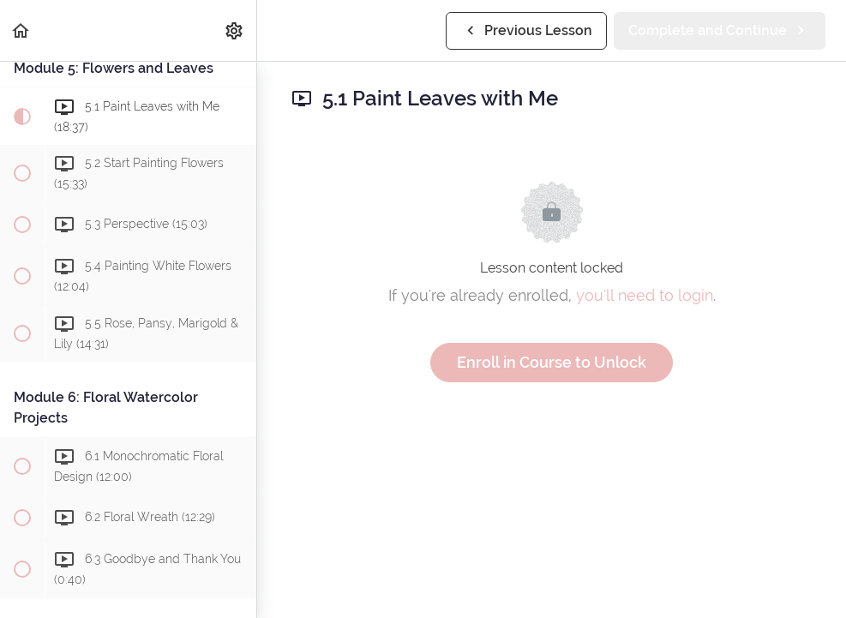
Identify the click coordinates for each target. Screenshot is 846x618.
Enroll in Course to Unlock (551, 362)
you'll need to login (644, 295)
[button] (21, 30)
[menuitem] (234, 30)
